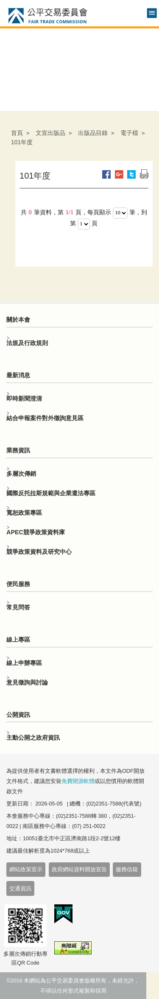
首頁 (17, 132)
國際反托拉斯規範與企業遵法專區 (50, 493)
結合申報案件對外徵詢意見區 (45, 418)
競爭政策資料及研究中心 (39, 551)
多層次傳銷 (21, 473)
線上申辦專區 (24, 662)
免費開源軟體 (78, 781)
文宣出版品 (50, 132)
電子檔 (129, 132)
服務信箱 (127, 870)
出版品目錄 (93, 132)
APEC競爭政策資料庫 (35, 532)
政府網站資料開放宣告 (79, 870)
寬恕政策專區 (24, 512)
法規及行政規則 (27, 343)
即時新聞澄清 (24, 398)
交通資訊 (20, 889)
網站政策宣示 (25, 870)
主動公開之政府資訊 (33, 737)
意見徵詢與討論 (27, 682)
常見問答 (18, 607)
